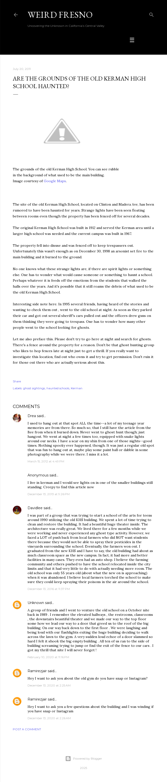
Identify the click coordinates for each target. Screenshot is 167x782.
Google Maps (55, 181)
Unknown (36, 603)
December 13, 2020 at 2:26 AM (49, 718)
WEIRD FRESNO (60, 14)
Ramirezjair (37, 671)
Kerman (76, 388)
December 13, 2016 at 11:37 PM (49, 589)
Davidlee (35, 508)
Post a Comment (27, 729)
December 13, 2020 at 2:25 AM (49, 685)
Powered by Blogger (83, 759)
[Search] (151, 13)
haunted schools (57, 388)
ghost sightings (34, 388)
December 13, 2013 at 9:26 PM (49, 494)
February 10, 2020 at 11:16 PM (48, 657)
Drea (32, 416)
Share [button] (17, 381)
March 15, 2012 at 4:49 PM (46, 461)
